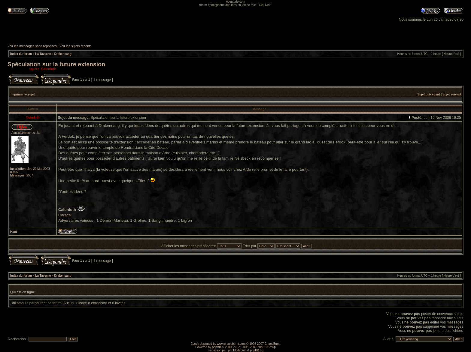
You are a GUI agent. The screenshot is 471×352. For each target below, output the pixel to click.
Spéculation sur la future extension (56, 64)
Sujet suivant (451, 94)
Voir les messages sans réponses (32, 46)
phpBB (216, 347)
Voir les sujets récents (75, 46)
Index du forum (21, 54)
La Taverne (43, 54)
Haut (13, 231)
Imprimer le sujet (23, 94)
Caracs (64, 215)
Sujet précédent (429, 94)
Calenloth (48, 69)
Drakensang (62, 54)
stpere (34, 69)
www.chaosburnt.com (231, 343)
